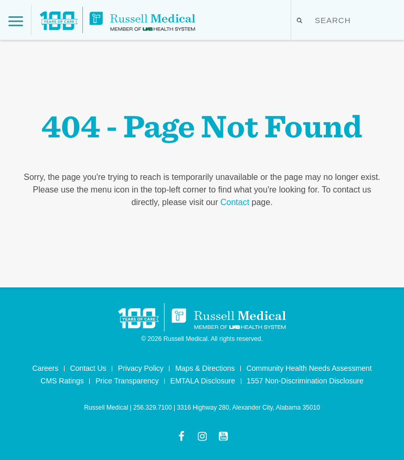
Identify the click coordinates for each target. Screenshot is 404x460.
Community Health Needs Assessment (309, 368)
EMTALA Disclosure (203, 381)
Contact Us (88, 368)
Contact (234, 202)
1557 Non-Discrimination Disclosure (305, 381)
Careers (45, 368)
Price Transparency (127, 381)
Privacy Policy (141, 368)
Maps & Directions (205, 368)
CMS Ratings (61, 381)
